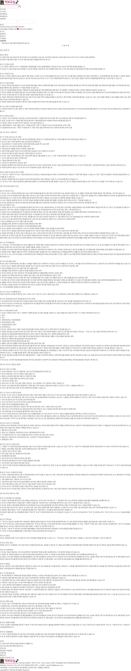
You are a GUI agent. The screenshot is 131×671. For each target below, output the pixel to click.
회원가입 (3, 34)
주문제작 (3, 18)
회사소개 (3, 648)
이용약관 (3, 653)
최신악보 (3, 9)
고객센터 (3, 38)
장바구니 (3, 36)
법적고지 (3, 655)
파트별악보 (3, 16)
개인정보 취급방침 (6, 650)
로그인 (2, 24)
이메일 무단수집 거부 (7, 657)
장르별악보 (3, 14)
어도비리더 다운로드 (25, 29)
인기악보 (3, 11)
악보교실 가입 (4, 27)
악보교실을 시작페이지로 (8, 29)
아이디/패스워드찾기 (17, 27)
